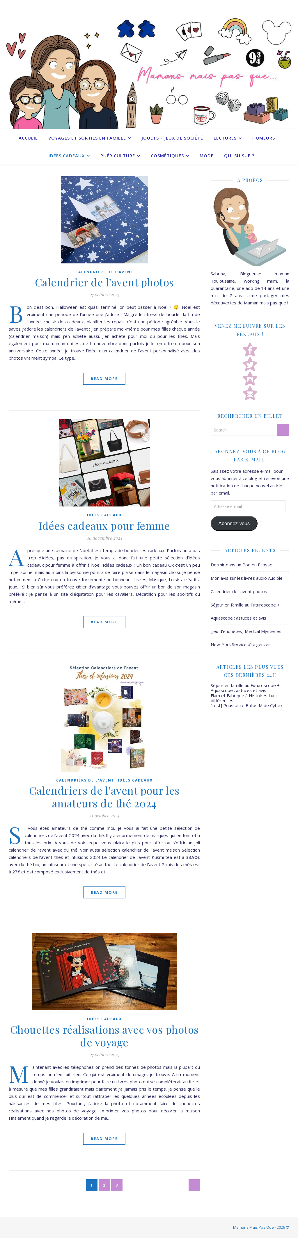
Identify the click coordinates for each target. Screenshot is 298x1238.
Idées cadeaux (67, 155)
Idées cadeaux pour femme (104, 525)
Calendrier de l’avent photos (104, 282)
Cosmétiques (167, 155)
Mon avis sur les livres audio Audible (247, 578)
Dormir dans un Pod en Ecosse (241, 565)
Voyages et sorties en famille (87, 138)
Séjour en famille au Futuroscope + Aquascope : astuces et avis (245, 687)
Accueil (28, 138)
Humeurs (263, 138)
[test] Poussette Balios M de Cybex (247, 705)
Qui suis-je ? (239, 155)
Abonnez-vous (234, 523)
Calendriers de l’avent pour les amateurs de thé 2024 (104, 796)
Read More (104, 378)
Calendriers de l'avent (104, 272)
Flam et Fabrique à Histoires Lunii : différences (245, 698)
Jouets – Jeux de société (172, 138)
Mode (207, 155)
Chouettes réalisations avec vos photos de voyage (104, 1035)
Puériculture (117, 155)
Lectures (225, 138)
